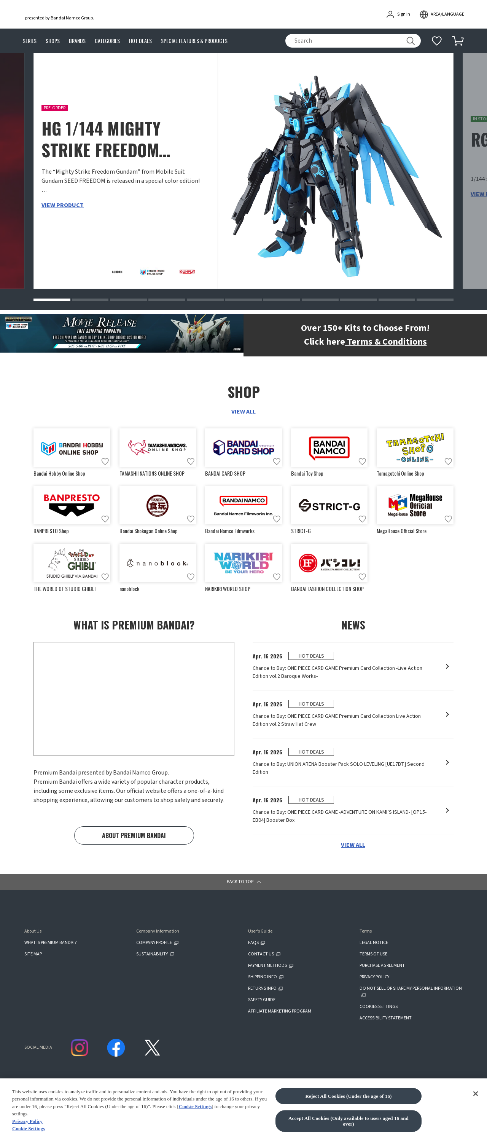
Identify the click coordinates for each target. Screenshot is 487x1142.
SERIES (30, 41)
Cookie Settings (195, 1137)
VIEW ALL (243, 411)
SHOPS (53, 41)
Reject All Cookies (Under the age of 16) (348, 1127)
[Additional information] (437, 41)
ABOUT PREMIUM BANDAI (134, 836)
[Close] (475, 1124)
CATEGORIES (107, 41)
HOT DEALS (140, 41)
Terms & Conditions (386, 341)
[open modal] (441, 14)
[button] (51, 300)
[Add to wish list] (105, 461)
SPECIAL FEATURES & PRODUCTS (194, 41)
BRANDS (77, 41)
